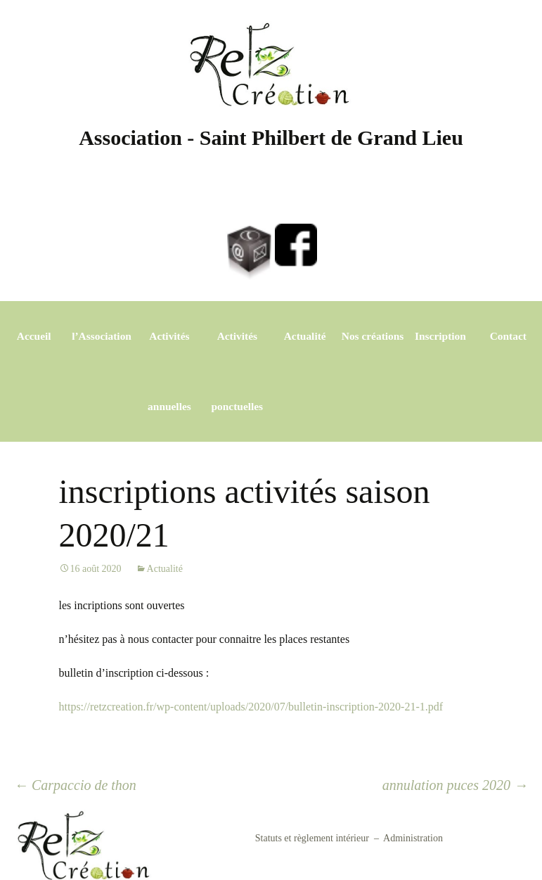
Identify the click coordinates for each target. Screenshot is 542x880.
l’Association (101, 336)
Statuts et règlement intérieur (312, 838)
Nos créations (373, 336)
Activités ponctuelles (238, 371)
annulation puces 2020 (455, 785)
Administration (413, 838)
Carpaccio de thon (75, 785)
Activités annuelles (169, 371)
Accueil (34, 336)
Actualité (305, 336)
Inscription (440, 336)
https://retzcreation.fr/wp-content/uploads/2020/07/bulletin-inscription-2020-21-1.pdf (251, 707)
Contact (508, 336)
